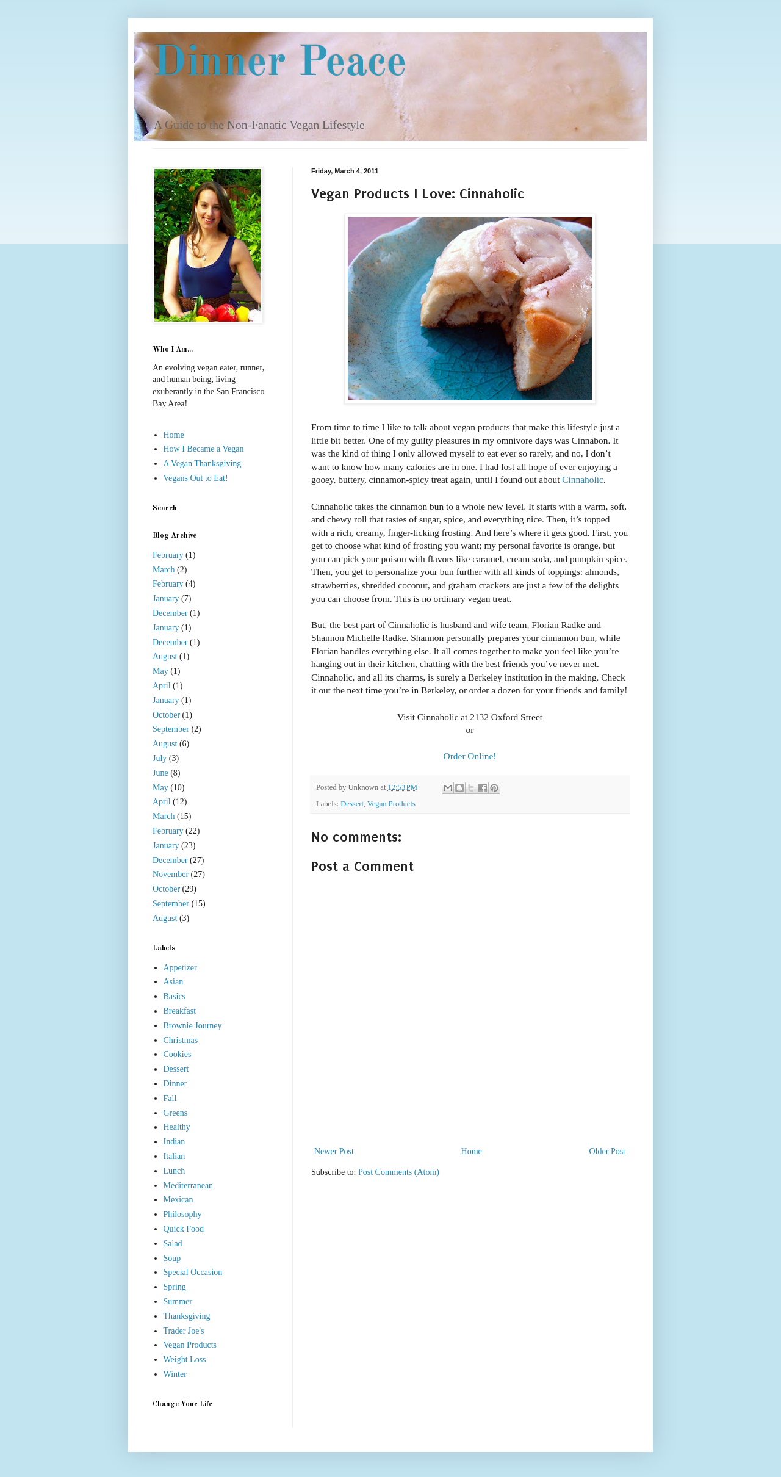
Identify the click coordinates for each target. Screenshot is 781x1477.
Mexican (178, 1199)
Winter (175, 1374)
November (171, 874)
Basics (175, 996)
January (166, 598)
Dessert (352, 804)
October (166, 715)
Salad (173, 1243)
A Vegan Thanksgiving (203, 463)
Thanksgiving (187, 1316)
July (160, 758)
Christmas (181, 1040)
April (162, 685)
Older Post (607, 1151)
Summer (178, 1301)
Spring (175, 1286)
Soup (172, 1258)
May (160, 671)
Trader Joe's (184, 1330)
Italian (174, 1156)
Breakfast (180, 1011)
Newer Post (334, 1151)
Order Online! (470, 756)
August (165, 656)
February (168, 555)
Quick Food (184, 1228)
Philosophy (183, 1214)
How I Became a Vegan (204, 448)
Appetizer (180, 967)
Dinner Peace (280, 64)
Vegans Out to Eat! (196, 478)
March (164, 569)
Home (471, 1151)
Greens (176, 1113)
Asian (174, 981)
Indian (174, 1141)
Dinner (175, 1083)
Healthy (177, 1127)
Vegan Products (391, 804)
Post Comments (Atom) (398, 1172)
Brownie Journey (193, 1025)
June (160, 773)
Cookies (178, 1054)
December (170, 613)
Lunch (174, 1170)
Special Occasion (193, 1272)
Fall (170, 1098)
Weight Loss (185, 1359)
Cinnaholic (582, 479)
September (171, 729)
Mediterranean (189, 1185)
